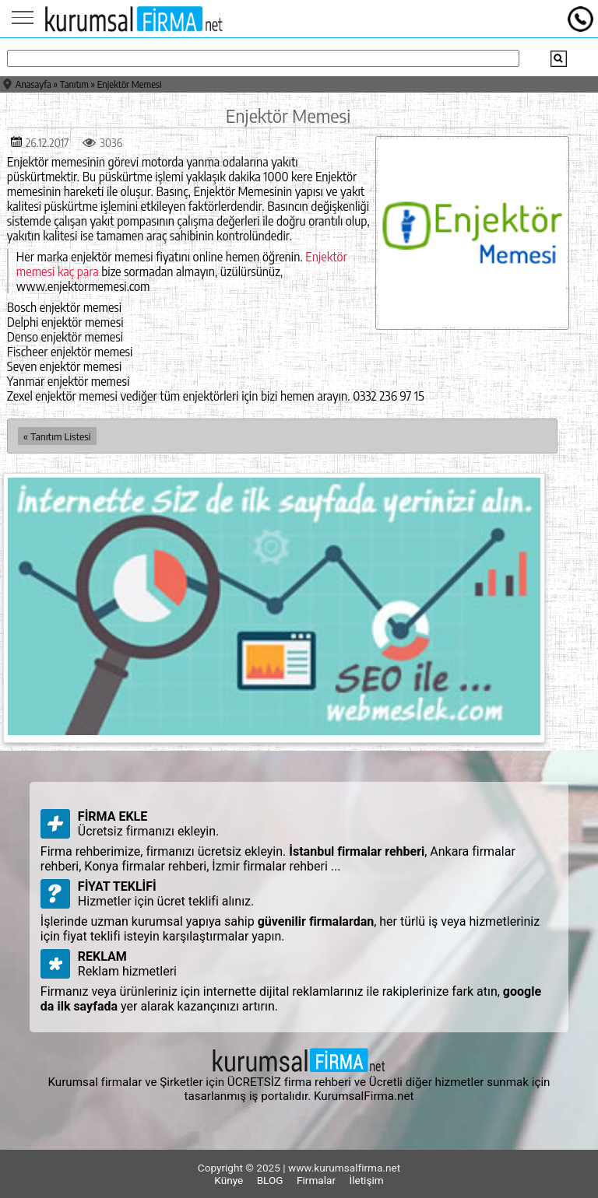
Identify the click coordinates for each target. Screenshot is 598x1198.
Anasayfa (33, 84)
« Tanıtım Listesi (57, 436)
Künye (228, 1180)
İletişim (366, 1180)
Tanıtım (74, 84)
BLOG (270, 1180)
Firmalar (316, 1180)
